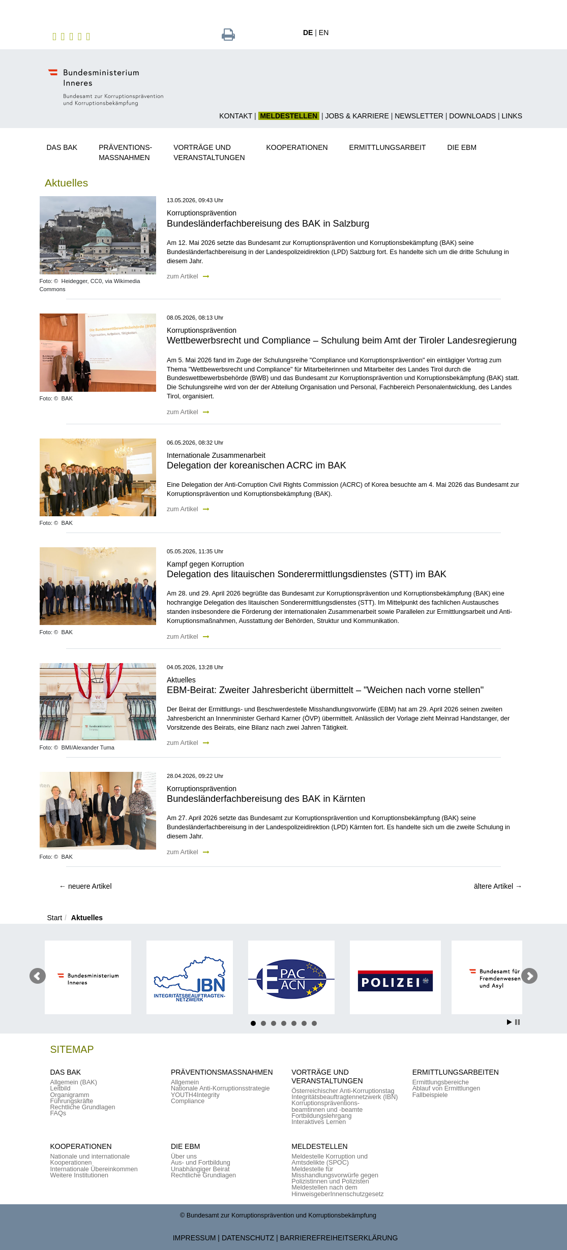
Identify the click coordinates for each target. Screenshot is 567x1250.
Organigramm (69, 1095)
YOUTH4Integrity (195, 1095)
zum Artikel (188, 276)
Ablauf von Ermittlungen (446, 1088)
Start (55, 918)
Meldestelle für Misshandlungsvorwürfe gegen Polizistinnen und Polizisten (334, 1175)
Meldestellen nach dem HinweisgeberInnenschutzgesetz (337, 1190)
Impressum (194, 1238)
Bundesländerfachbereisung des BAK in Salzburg (268, 223)
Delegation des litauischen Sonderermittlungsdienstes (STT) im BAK (306, 574)
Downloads (472, 116)
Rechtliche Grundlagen (82, 1107)
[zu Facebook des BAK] (55, 36)
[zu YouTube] (81, 36)
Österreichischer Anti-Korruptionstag (342, 1091)
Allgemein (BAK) (73, 1082)
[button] (66, 145)
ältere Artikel (498, 886)
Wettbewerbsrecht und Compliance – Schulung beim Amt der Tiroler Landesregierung (342, 340)
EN (324, 32)
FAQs (58, 1113)
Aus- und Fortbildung (200, 1162)
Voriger (37, 976)
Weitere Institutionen (79, 1175)
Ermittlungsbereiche (440, 1082)
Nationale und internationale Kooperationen (90, 1159)
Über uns (184, 1156)
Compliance (188, 1101)
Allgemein (185, 1082)
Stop (517, 1022)
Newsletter (419, 116)
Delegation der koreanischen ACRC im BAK (256, 465)
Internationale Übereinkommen (94, 1169)
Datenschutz (248, 1238)
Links (512, 116)
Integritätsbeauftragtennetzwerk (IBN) (344, 1097)
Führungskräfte (72, 1101)
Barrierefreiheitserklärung (339, 1238)
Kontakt (235, 116)
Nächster (529, 976)
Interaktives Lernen (318, 1122)
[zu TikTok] (89, 36)
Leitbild (60, 1088)
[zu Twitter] (72, 36)
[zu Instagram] (64, 36)
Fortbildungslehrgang (321, 1115)
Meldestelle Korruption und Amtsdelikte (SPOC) (329, 1159)
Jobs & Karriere (357, 116)
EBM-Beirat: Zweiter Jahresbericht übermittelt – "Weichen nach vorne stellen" (325, 690)
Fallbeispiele (430, 1095)
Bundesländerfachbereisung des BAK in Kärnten (266, 799)
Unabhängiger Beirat (200, 1169)
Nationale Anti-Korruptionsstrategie (220, 1088)
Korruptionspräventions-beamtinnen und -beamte (327, 1106)
